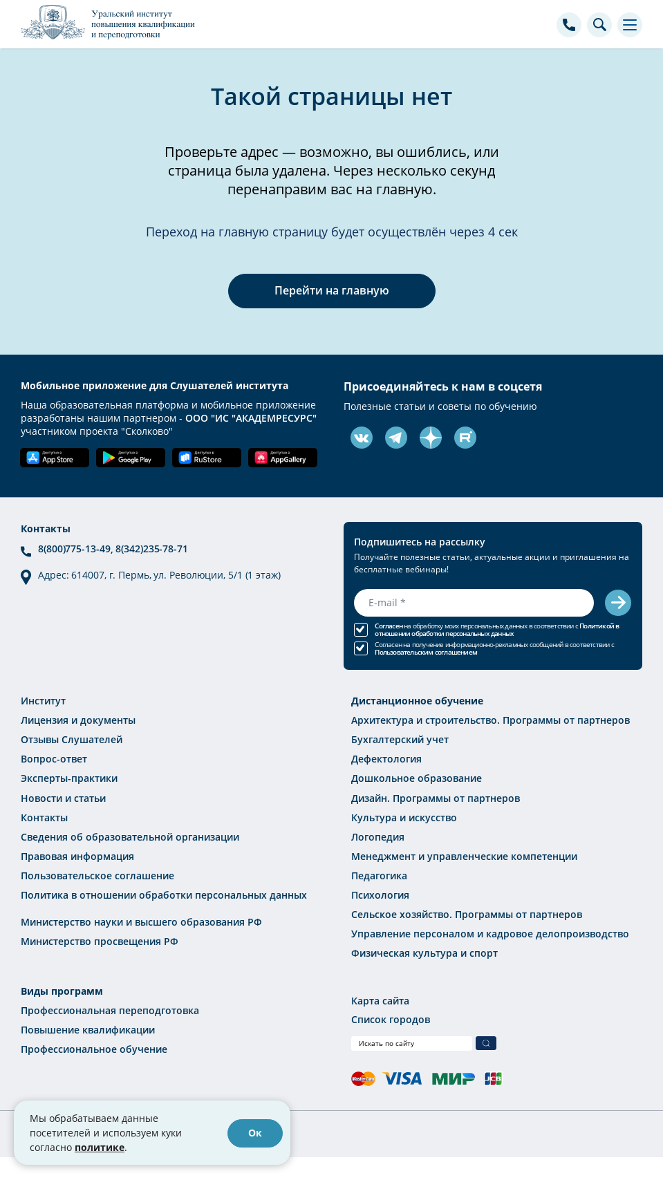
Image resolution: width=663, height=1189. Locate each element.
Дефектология (386, 758)
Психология (380, 893)
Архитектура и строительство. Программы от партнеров (490, 719)
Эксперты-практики (69, 777)
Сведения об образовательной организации (130, 835)
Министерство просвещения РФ (99, 939)
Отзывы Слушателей (71, 738)
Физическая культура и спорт (424, 951)
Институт (43, 699)
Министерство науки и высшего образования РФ (141, 920)
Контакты (44, 816)
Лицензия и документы (78, 719)
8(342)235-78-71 (151, 548)
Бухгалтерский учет (400, 738)
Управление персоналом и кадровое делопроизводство (490, 932)
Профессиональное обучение (94, 1047)
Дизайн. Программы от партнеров (435, 796)
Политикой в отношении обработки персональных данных (497, 629)
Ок (255, 1132)
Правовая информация (77, 854)
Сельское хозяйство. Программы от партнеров (466, 912)
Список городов (390, 1017)
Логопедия (377, 835)
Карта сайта (380, 998)
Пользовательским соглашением (426, 651)
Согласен (388, 625)
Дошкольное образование (416, 777)
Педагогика (379, 874)
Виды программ (62, 988)
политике (99, 1147)
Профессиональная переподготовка (110, 1008)
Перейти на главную (331, 290)
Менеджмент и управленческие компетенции (464, 854)
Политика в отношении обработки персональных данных (164, 893)
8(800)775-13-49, (76, 548)
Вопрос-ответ (54, 758)
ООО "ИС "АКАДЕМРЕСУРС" (251, 417)
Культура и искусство (404, 816)
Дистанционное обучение (417, 699)
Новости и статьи (63, 796)
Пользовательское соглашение (97, 874)
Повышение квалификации (88, 1027)
